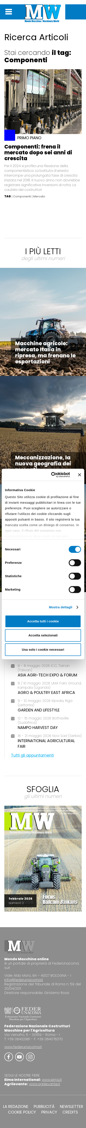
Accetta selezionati (42, 635)
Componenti (22, 196)
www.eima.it (52, 1079)
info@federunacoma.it (23, 979)
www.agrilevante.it (44, 1084)
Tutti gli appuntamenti (32, 755)
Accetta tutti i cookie (43, 621)
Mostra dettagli (60, 607)
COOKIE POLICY (22, 1112)
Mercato (39, 196)
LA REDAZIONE (15, 1106)
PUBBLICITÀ (44, 1106)
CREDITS (70, 1112)
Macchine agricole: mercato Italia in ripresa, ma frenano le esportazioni (45, 352)
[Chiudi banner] (79, 474)
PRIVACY (49, 1112)
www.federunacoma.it (23, 1046)
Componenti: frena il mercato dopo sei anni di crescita (38, 152)
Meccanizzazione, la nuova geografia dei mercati (43, 463)
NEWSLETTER (71, 1106)
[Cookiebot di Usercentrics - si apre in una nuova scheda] (52, 475)
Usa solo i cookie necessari (43, 649)
